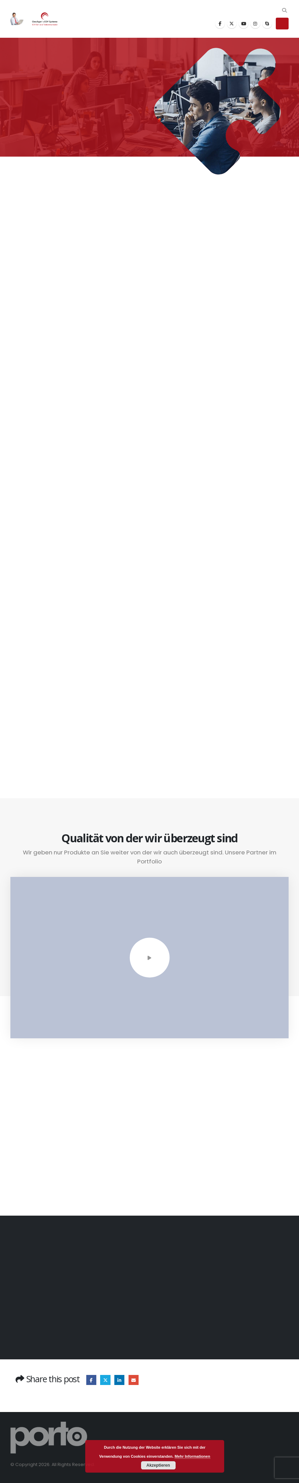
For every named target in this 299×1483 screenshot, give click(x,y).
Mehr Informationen (192, 1456)
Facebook (91, 1380)
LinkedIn (119, 1380)
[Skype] (267, 23)
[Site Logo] (38, 18)
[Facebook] (220, 23)
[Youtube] (243, 23)
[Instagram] (255, 23)
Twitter (105, 1380)
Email (134, 1380)
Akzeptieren (158, 1465)
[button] (284, 10)
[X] (232, 23)
